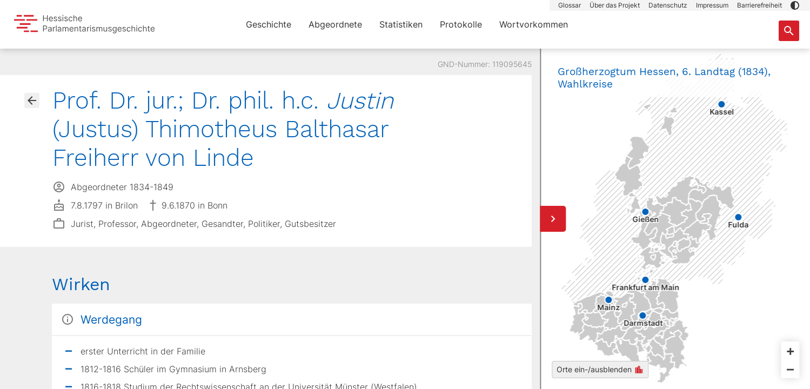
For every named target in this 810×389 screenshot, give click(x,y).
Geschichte (268, 24)
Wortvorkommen (533, 24)
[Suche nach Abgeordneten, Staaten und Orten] (789, 31)
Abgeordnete (335, 24)
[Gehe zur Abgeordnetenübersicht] (31, 100)
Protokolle (461, 24)
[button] (795, 5)
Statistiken (401, 24)
